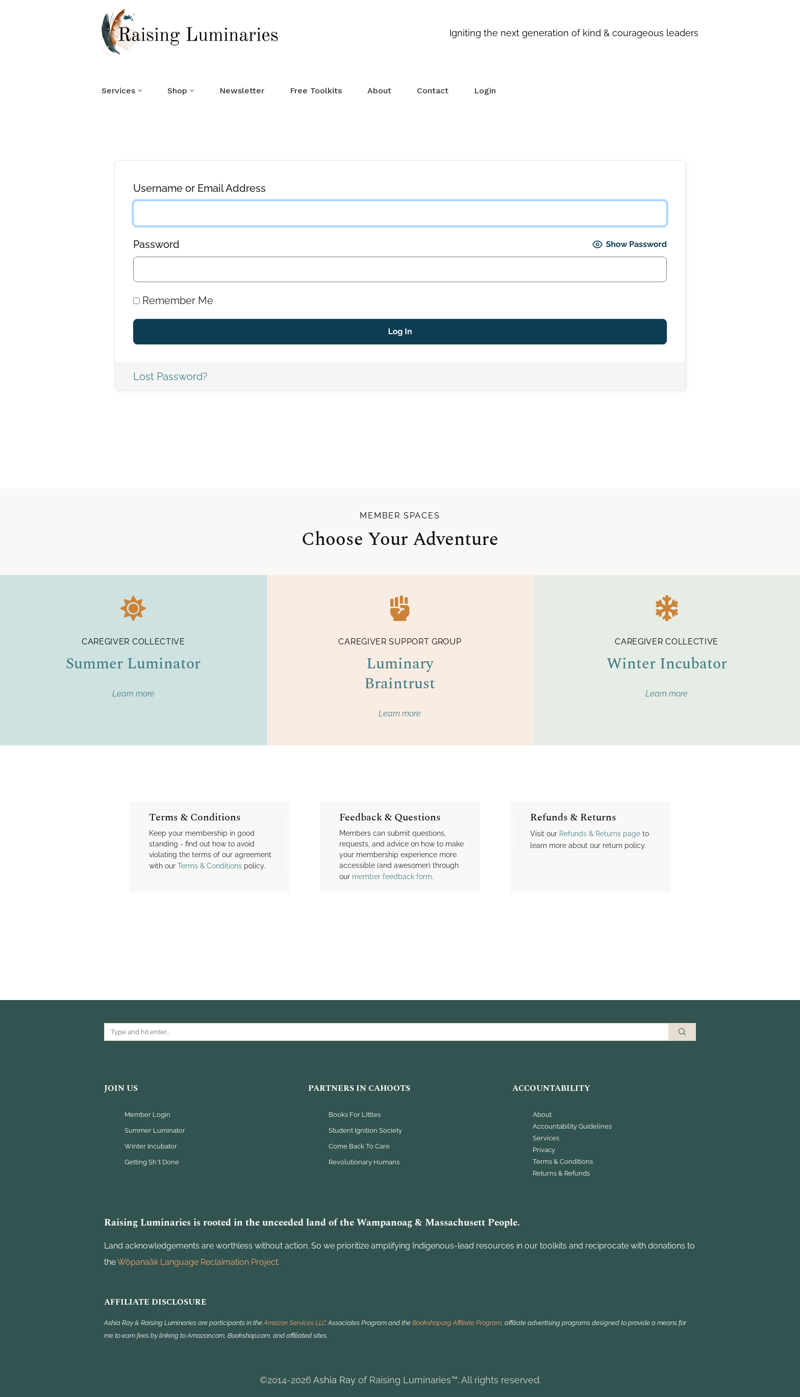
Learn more (133, 693)
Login (485, 90)
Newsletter (241, 90)
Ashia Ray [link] (334, 1380)
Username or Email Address (199, 188)
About (379, 90)
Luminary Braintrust (399, 673)
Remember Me (173, 300)
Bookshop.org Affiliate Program (457, 1323)
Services (118, 90)
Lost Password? (170, 376)
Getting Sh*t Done (151, 1162)
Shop (177, 90)
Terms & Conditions (563, 1162)
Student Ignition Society (365, 1131)
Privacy (544, 1150)
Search (682, 1032)
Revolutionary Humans (364, 1162)
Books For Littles (355, 1115)
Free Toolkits (316, 90)
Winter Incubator (667, 664)
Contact (432, 90)
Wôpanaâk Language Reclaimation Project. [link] (198, 1262)
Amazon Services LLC (296, 1323)
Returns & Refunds (561, 1173)
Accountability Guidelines (572, 1127)
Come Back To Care (359, 1146)
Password (156, 244)
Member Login (147, 1115)
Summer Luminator (133, 664)
